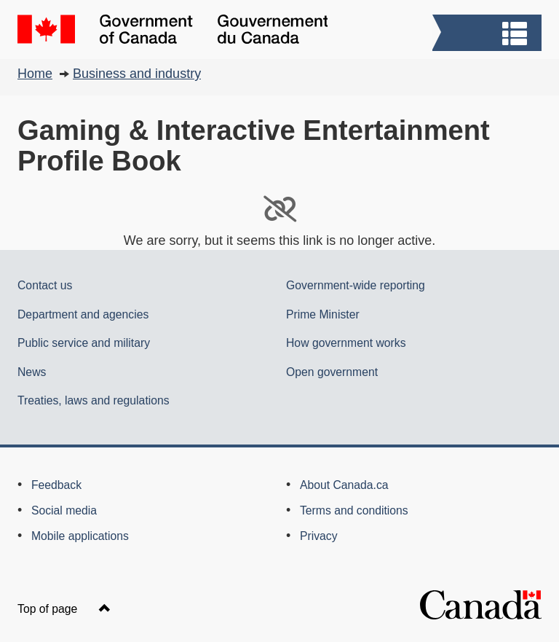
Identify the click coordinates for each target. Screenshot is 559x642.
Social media (64, 510)
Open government (332, 372)
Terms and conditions (354, 510)
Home (34, 73)
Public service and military (83, 343)
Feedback (56, 485)
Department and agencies (82, 314)
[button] (489, 34)
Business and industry (137, 73)
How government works (346, 343)
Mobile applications (80, 536)
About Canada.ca (344, 485)
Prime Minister (323, 314)
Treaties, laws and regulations (93, 400)
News (31, 372)
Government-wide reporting (355, 285)
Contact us (44, 285)
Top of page (64, 609)
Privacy (319, 536)
